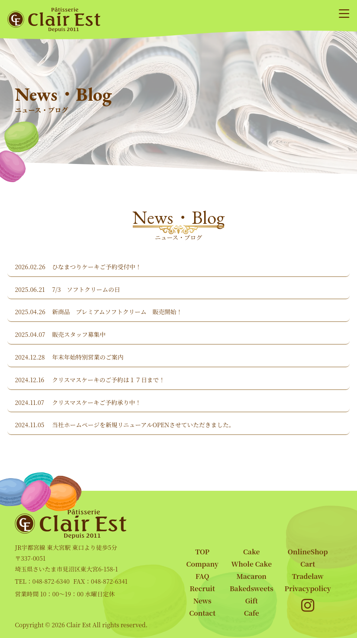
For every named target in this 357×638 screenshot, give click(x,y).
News (202, 600)
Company (202, 563)
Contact (202, 613)
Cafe (251, 613)
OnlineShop (308, 551)
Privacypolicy (307, 588)
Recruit (202, 588)
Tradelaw (308, 576)
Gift (251, 600)
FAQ (202, 576)
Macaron (252, 576)
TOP (202, 551)
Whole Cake (251, 563)
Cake (251, 551)
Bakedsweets (251, 588)
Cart (307, 563)
